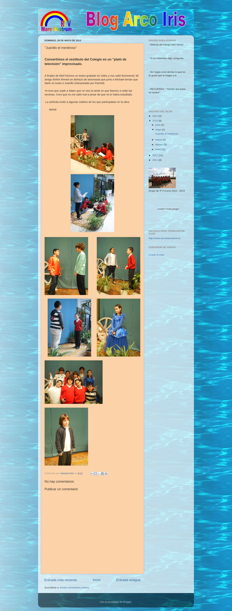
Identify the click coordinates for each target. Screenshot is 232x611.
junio (158, 125)
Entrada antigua (128, 580)
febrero (159, 144)
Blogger (127, 601)
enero (158, 149)
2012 (155, 155)
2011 (155, 160)
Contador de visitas (156, 255)
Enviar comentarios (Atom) (74, 587)
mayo (158, 129)
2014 (155, 116)
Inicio (97, 580)
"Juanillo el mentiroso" (167, 133)
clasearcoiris (67, 473)
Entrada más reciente (60, 580)
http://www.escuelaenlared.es (165, 238)
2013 (155, 120)
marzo (159, 139)
